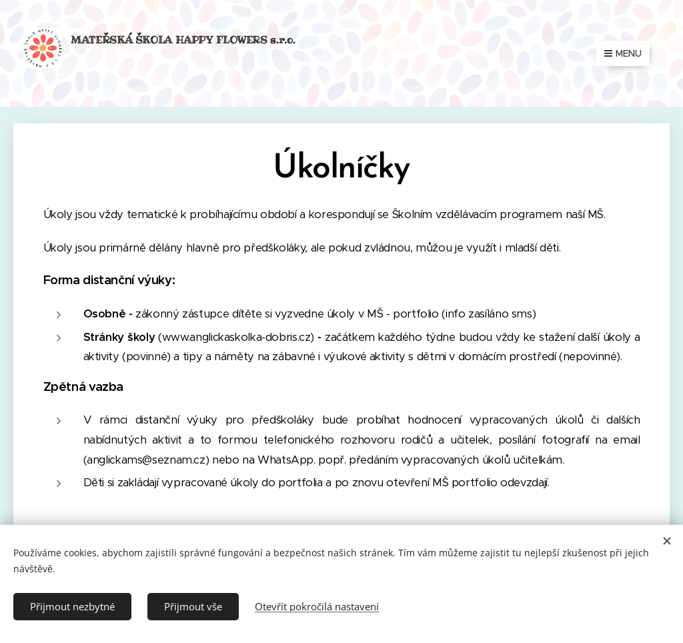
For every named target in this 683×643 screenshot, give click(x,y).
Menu (623, 53)
